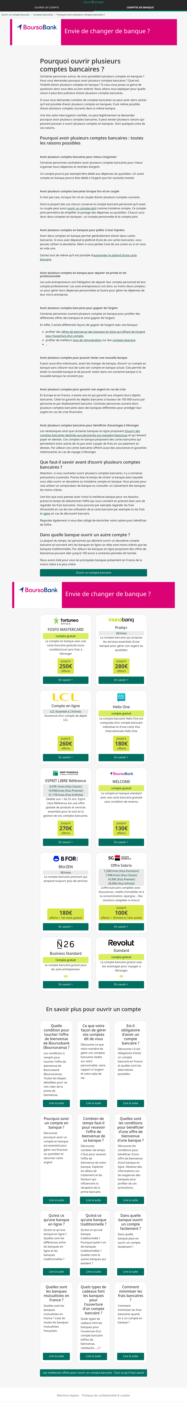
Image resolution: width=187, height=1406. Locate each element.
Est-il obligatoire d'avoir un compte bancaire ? (130, 1034)
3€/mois (121, 633)
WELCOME (121, 781)
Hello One (121, 706)
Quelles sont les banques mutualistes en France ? (56, 1293)
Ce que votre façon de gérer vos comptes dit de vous (93, 1032)
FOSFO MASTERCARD (66, 629)
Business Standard (66, 953)
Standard (121, 950)
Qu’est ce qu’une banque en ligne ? (56, 1220)
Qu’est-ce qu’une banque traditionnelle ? (94, 1220)
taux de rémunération (87, 340)
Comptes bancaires (43, 14)
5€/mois (65, 872)
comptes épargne (123, 340)
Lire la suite (56, 1103)
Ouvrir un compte (47, 7)
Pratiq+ (121, 627)
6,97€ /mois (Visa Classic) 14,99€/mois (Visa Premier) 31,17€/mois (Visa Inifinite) (65, 791)
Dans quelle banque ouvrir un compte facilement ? (130, 1222)
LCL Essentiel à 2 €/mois (65, 711)
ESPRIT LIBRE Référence (65, 780)
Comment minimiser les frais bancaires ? (130, 1293)
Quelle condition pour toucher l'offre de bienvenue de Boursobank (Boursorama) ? (56, 1036)
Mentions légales (68, 1395)
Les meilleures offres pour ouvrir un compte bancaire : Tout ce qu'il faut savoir (93, 1373)
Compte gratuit (66, 960)
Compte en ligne (65, 705)
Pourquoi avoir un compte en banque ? (56, 1123)
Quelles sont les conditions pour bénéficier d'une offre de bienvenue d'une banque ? (130, 1129)
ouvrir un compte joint (81, 208)
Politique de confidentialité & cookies (106, 1395)
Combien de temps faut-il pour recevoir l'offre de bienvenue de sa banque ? (93, 1129)
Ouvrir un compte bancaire (15, 14)
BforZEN (66, 866)
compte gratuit (66, 636)
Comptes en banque (140, 7)
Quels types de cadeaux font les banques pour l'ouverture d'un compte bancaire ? (93, 1299)
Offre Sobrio (121, 865)
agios (46, 513)
